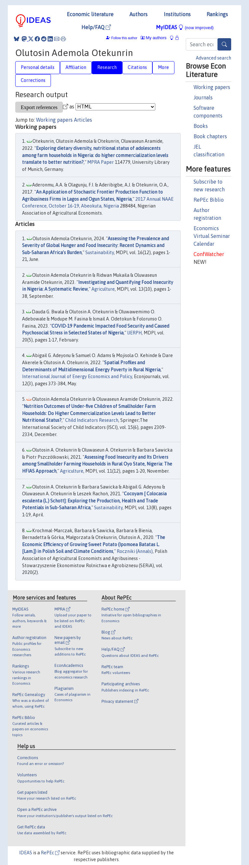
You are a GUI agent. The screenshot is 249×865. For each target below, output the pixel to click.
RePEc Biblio (209, 200)
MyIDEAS (185, 27)
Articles (83, 120)
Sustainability (99, 252)
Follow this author (124, 38)
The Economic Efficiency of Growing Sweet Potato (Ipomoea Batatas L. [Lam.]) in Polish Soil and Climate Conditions (93, 544)
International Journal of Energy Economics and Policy (77, 376)
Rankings (217, 14)
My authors (154, 37)
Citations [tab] (137, 67)
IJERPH (134, 332)
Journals (203, 97)
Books (201, 126)
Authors (138, 14)
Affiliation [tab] (75, 67)
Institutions (177, 14)
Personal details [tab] (37, 67)
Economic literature (90, 14)
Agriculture (103, 289)
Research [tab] (107, 67)
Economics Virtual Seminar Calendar (212, 236)
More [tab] (163, 67)
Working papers (212, 87)
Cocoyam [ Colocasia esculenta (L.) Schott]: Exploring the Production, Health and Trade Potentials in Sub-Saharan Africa (94, 500)
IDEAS (25, 852)
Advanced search (213, 58)
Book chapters (210, 136)
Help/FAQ (96, 27)
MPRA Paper (100, 162)
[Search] (224, 44)
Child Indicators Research (91, 420)
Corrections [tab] (33, 80)
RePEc (50, 852)
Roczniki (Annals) (135, 551)
